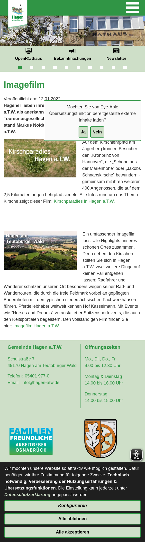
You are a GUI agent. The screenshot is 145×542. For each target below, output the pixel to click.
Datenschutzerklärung (27, 494)
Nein (97, 132)
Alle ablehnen (72, 518)
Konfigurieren (72, 505)
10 (125, 67)
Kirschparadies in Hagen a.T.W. (84, 201)
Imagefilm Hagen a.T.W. (36, 325)
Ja (83, 132)
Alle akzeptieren (72, 532)
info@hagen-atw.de (40, 382)
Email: (14, 382)
